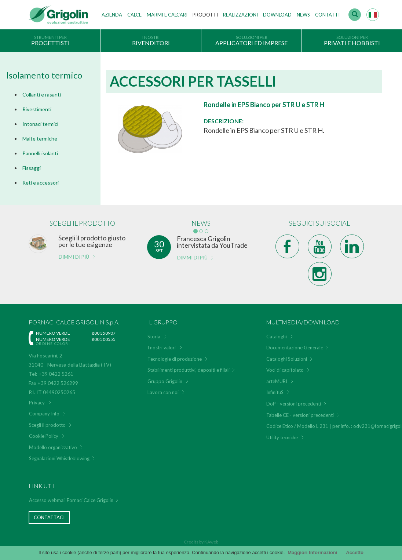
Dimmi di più (74, 257)
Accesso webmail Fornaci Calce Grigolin (71, 500)
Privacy (37, 403)
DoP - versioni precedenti (293, 404)
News (303, 15)
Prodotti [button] (205, 15)
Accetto (354, 552)
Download (277, 15)
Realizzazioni (240, 15)
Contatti (327, 15)
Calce (134, 15)
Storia (153, 336)
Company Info (44, 414)
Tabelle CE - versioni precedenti (300, 415)
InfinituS (275, 392)
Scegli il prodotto (47, 425)
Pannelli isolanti (40, 153)
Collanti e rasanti (41, 94)
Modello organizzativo (53, 447)
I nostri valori (161, 347)
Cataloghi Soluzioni (286, 359)
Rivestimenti (36, 109)
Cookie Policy (43, 436)
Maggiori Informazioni (312, 552)
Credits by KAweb (201, 542)
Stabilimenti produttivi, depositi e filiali (188, 370)
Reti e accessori (40, 182)
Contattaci (49, 517)
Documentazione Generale (294, 347)
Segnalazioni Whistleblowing (59, 458)
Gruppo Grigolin (164, 381)
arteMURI (276, 381)
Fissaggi (31, 168)
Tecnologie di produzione (174, 359)
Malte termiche (39, 138)
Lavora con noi (163, 392)
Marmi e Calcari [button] (167, 15)
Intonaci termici (40, 124)
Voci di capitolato (285, 370)
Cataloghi (276, 336)
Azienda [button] (112, 15)
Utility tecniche (282, 437)
